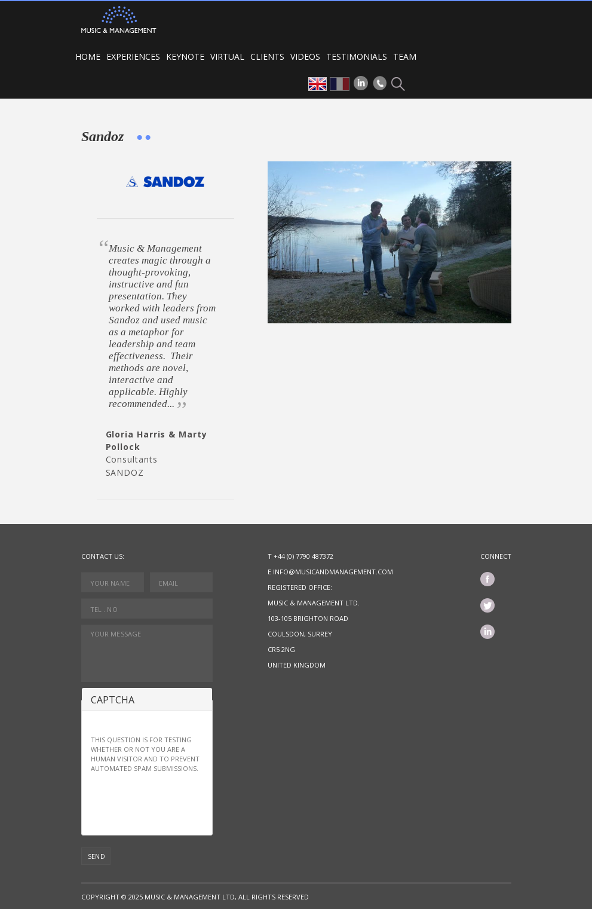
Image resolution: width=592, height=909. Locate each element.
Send (97, 856)
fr (339, 84)
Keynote (185, 56)
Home (87, 56)
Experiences (133, 56)
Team (404, 56)
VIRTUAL (227, 56)
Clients (267, 56)
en (317, 84)
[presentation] (181, 802)
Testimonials (356, 56)
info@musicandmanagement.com (333, 571)
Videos (305, 56)
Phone (380, 83)
